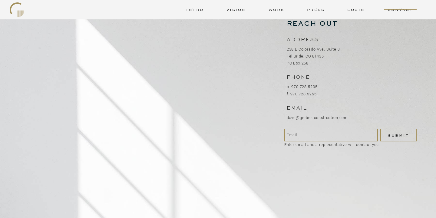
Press (316, 10)
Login (356, 10)
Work (276, 10)
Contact (400, 10)
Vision (236, 10)
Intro (195, 10)
